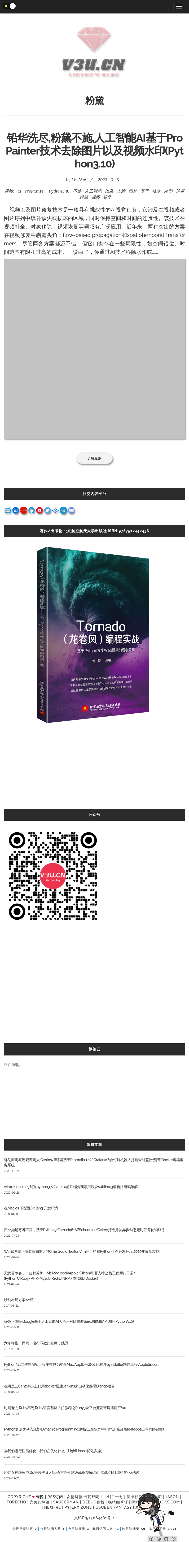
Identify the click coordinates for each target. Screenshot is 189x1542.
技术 (156, 191)
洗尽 (180, 191)
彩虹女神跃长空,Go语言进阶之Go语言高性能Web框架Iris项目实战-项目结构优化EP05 (71, 1472)
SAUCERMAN (66, 1502)
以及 (109, 191)
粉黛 (84, 197)
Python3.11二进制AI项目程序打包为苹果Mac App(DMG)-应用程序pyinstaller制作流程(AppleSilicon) (81, 1364)
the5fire (51, 1507)
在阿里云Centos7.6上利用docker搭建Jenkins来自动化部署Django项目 (59, 1386)
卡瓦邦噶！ (93, 1497)
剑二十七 (115, 1497)
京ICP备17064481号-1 (94, 1518)
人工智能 (93, 191)
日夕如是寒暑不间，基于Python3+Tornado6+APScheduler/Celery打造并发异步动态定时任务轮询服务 (84, 1230)
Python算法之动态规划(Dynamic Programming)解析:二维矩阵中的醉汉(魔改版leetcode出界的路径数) (84, 1429)
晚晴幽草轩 (118, 1502)
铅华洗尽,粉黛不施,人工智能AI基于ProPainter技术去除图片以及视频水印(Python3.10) (94, 150)
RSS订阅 (55, 1497)
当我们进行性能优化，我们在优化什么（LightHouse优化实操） (54, 1451)
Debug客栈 (93, 1502)
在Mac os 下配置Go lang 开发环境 (31, 1208)
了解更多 (94, 458)
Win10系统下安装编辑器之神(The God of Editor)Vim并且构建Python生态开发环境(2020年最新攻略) (82, 1251)
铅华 (107, 197)
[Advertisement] (94, 772)
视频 (95, 197)
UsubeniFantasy (113, 1507)
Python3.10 (59, 191)
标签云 (94, 1049)
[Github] (166, 1539)
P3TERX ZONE (78, 1507)
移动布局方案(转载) (19, 1300)
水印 (168, 191)
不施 (77, 191)
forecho (16, 1502)
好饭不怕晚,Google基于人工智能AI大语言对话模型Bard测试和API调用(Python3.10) (69, 1321)
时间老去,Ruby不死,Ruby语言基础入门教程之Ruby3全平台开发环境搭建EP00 (65, 1408)
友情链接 (75, 1497)
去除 (121, 191)
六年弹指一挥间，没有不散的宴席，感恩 (36, 1343)
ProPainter (34, 191)
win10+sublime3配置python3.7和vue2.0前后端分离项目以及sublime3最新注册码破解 (71, 1187)
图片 (133, 191)
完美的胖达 (40, 1502)
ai (19, 191)
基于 (144, 191)
